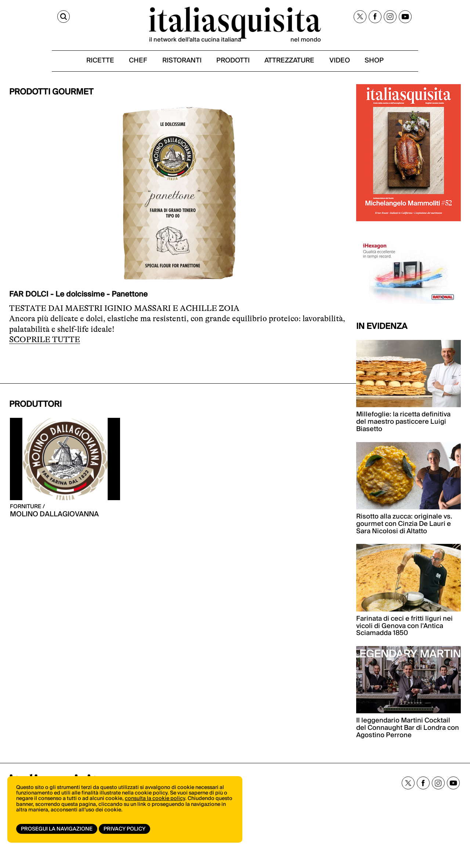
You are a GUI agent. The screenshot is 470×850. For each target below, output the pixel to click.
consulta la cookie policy (155, 802)
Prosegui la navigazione (57, 829)
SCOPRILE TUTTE (44, 345)
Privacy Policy (126, 829)
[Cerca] (15, 17)
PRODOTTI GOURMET (51, 98)
